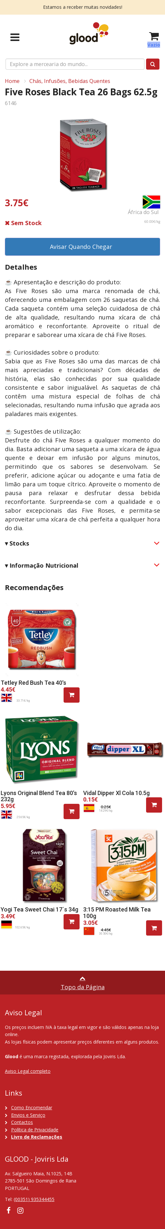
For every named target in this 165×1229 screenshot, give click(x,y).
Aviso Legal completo (28, 1071)
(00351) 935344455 (34, 1199)
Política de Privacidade (34, 1130)
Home (12, 81)
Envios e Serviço (28, 1115)
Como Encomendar (31, 1107)
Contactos (22, 1122)
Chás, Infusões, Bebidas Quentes (69, 81)
